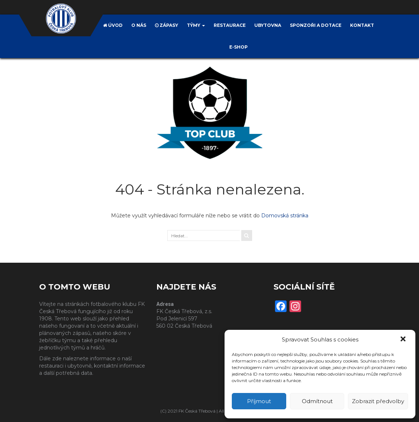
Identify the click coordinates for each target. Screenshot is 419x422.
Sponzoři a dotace (315, 25)
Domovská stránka (284, 215)
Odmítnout (317, 401)
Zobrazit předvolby (378, 401)
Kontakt (362, 25)
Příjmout (259, 401)
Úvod (113, 25)
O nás (138, 25)
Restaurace (230, 25)
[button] (403, 339)
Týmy (196, 25)
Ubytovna (267, 25)
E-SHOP (238, 47)
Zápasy (166, 25)
